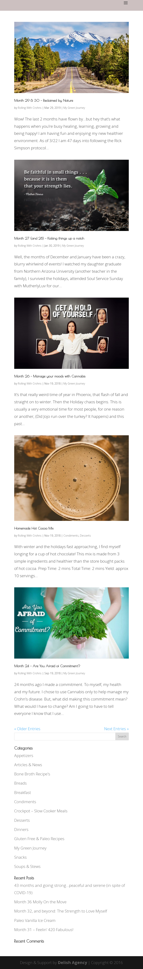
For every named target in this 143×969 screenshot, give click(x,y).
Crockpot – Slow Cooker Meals (40, 811)
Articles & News (28, 764)
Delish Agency (72, 962)
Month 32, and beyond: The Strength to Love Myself (60, 911)
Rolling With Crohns (30, 108)
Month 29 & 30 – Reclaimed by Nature (43, 100)
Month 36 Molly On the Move (40, 901)
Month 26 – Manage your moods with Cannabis (49, 376)
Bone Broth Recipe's (32, 774)
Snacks (20, 857)
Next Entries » (116, 728)
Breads (20, 783)
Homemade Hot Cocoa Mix (34, 528)
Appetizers (23, 755)
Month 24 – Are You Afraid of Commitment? (47, 666)
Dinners (21, 829)
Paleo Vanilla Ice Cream (35, 920)
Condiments (71, 535)
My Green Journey (74, 108)
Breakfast (22, 792)
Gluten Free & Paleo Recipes (39, 838)
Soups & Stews (27, 866)
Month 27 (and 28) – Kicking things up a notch (49, 238)
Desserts (85, 535)
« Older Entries (27, 728)
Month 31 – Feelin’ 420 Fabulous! (43, 929)
